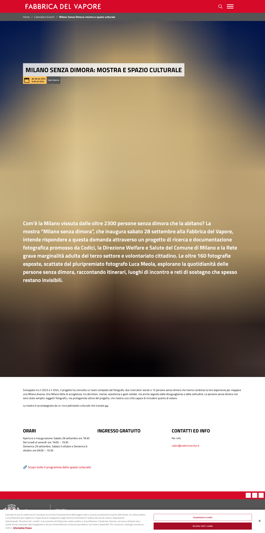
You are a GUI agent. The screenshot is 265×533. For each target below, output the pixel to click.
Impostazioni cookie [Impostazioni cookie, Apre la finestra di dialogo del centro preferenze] (202, 518)
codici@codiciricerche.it (185, 446)
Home (26, 17)
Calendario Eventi (44, 17)
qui (106, 406)
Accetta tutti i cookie (203, 527)
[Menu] (230, 6)
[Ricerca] (220, 6)
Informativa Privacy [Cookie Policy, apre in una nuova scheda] (22, 529)
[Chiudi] (259, 522)
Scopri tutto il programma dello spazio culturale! (57, 467)
